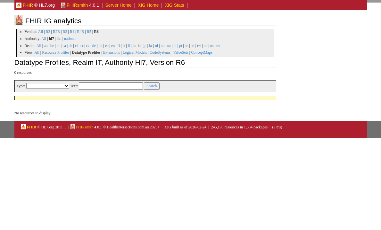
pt (180, 45)
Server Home (118, 5)
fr (123, 45)
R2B (56, 31)
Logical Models (135, 52)
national (70, 38)
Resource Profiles (55, 52)
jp (144, 45)
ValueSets (180, 52)
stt (192, 45)
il (129, 45)
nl (156, 45)
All (40, 31)
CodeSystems (160, 52)
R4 (72, 31)
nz (169, 45)
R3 (64, 31)
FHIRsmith (74, 5)
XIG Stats (174, 5)
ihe (59, 38)
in (134, 45)
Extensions (111, 52)
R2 (48, 31)
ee (107, 45)
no (162, 45)
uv (218, 45)
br (58, 45)
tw (199, 45)
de (94, 45)
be (52, 45)
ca (64, 45)
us (212, 45)
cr (81, 45)
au (45, 45)
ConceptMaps (201, 52)
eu (113, 45)
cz (88, 45)
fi (119, 45)
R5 (89, 31)
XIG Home (148, 5)
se (186, 45)
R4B (80, 31)
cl (76, 45)
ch (70, 45)
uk (206, 45)
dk (101, 45)
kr (150, 45)
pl (175, 45)
